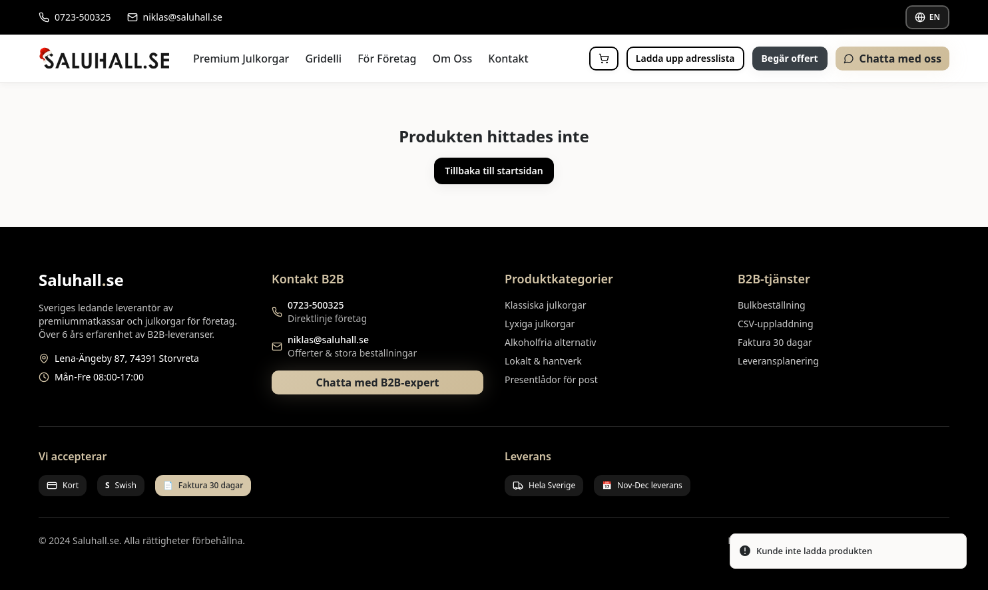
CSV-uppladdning (776, 323)
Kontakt (508, 58)
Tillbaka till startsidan (494, 170)
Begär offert (790, 58)
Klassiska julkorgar (546, 305)
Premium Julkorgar (241, 58)
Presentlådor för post (551, 379)
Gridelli (323, 58)
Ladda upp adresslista (685, 58)
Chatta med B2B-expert (377, 382)
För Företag (387, 58)
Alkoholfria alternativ (550, 342)
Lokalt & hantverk (543, 361)
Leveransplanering (778, 361)
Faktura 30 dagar (775, 342)
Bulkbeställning (772, 305)
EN (927, 17)
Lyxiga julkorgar (540, 323)
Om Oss (452, 58)
